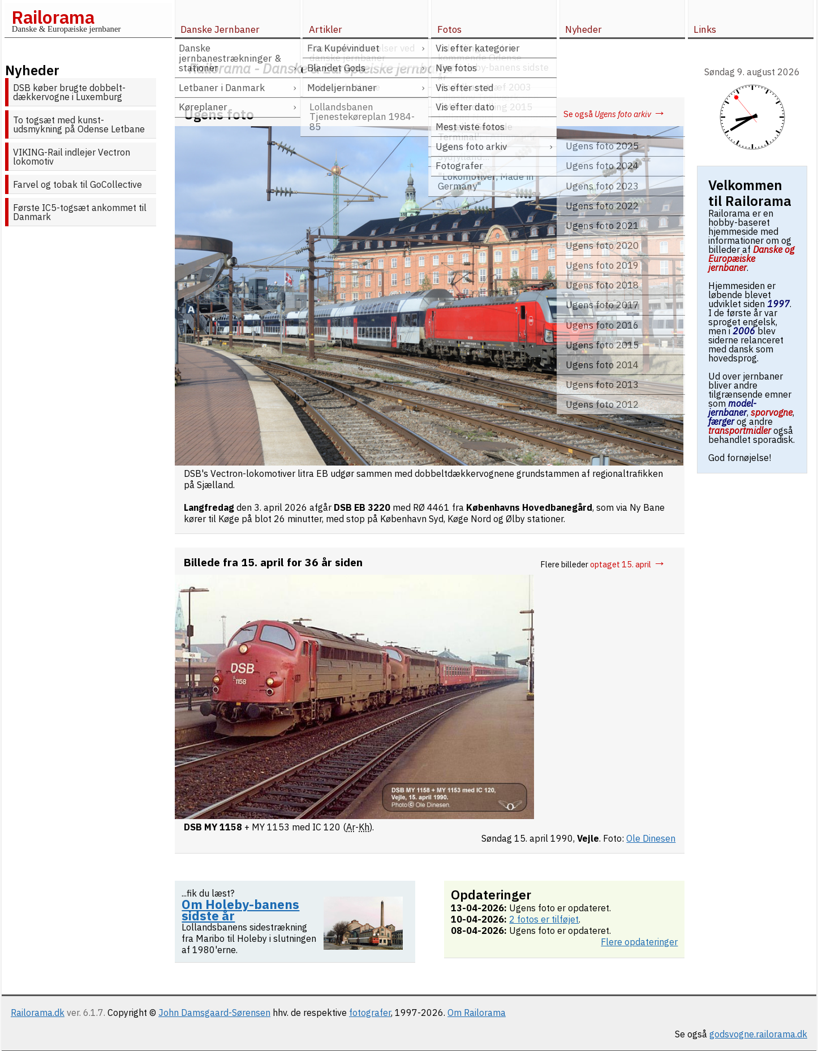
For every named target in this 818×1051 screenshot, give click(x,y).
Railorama (52, 16)
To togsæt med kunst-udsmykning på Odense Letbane (79, 124)
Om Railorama (476, 1012)
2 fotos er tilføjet (544, 919)
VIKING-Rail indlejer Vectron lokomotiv (71, 157)
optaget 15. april (628, 564)
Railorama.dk (37, 1012)
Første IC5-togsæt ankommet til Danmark (80, 212)
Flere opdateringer (639, 941)
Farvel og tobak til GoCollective (77, 184)
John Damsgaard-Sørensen (214, 1012)
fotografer (370, 1012)
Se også (614, 114)
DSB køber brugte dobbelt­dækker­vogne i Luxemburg (69, 92)
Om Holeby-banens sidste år (240, 910)
